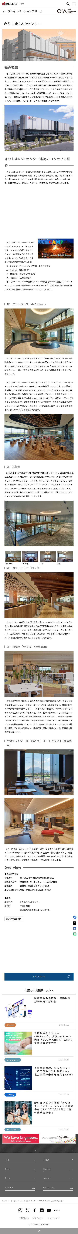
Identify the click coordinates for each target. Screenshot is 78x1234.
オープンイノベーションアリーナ (23, 1201)
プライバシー (38, 1218)
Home (4, 1201)
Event (7, 1178)
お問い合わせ (51, 976)
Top (7, 1159)
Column (9, 1187)
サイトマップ (53, 1218)
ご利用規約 (24, 1218)
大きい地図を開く (14, 918)
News (7, 1168)
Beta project (48, 1187)
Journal (46, 1178)
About (41, 1201)
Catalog (47, 1168)
